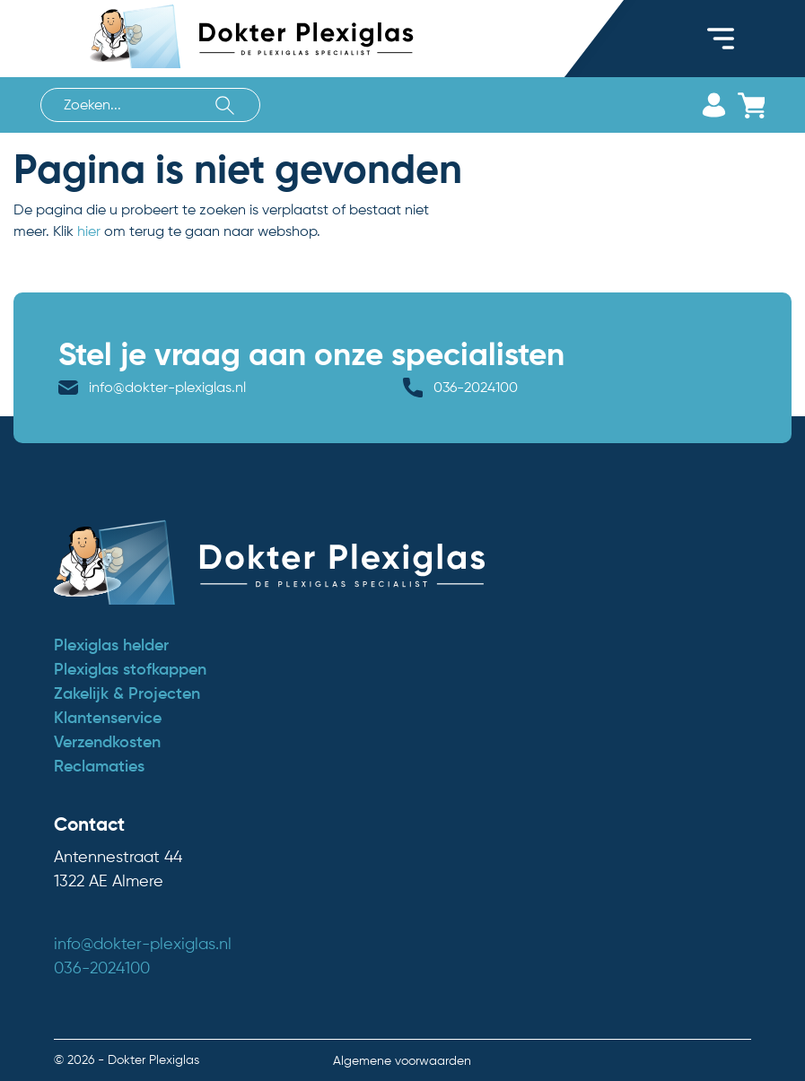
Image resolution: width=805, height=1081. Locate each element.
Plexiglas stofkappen (130, 669)
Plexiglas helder (111, 645)
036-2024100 (475, 387)
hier (89, 231)
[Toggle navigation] (720, 38)
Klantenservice (108, 718)
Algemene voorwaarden (402, 1060)
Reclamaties (99, 766)
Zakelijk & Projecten (127, 693)
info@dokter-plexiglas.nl (167, 387)
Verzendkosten (107, 742)
